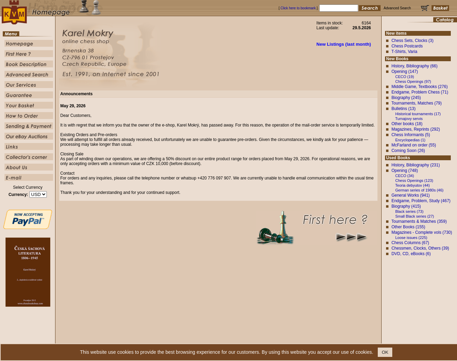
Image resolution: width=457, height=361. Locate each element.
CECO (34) (404, 176)
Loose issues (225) (411, 238)
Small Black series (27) (414, 216)
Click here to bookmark (297, 8)
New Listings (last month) (343, 44)
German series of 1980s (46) (419, 190)
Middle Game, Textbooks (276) (420, 86)
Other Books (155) (408, 227)
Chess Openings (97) (413, 81)
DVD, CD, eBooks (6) (411, 253)
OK (385, 352)
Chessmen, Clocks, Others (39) (420, 248)
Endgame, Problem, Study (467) (421, 200)
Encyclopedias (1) (410, 140)
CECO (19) (404, 77)
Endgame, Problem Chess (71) (420, 92)
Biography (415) (406, 206)
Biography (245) (406, 97)
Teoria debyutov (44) (412, 185)
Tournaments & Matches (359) (419, 221)
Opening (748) (405, 170)
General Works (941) (411, 195)
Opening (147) (405, 71)
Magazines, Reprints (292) (416, 129)
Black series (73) (409, 211)
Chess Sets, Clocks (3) (413, 40)
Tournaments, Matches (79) (416, 103)
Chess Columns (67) (410, 242)
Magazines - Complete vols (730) (422, 232)
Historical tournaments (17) (418, 114)
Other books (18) (407, 123)
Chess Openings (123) (414, 180)
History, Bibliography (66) (415, 66)
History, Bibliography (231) (416, 165)
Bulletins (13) (404, 108)
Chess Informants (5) (411, 134)
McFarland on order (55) (414, 145)
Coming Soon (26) (408, 150)
